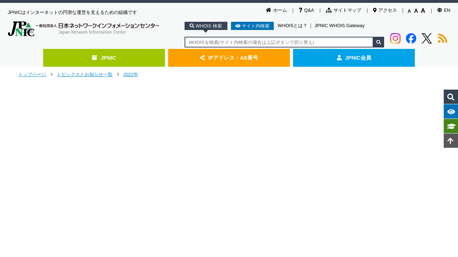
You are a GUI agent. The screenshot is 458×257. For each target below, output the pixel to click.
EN (443, 10)
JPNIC (104, 58)
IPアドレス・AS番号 (229, 58)
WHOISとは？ (292, 25)
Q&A (306, 10)
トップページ (32, 74)
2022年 (130, 74)
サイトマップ (343, 10)
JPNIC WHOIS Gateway (339, 25)
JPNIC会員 (354, 58)
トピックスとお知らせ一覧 (84, 74)
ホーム (276, 10)
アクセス (385, 10)
